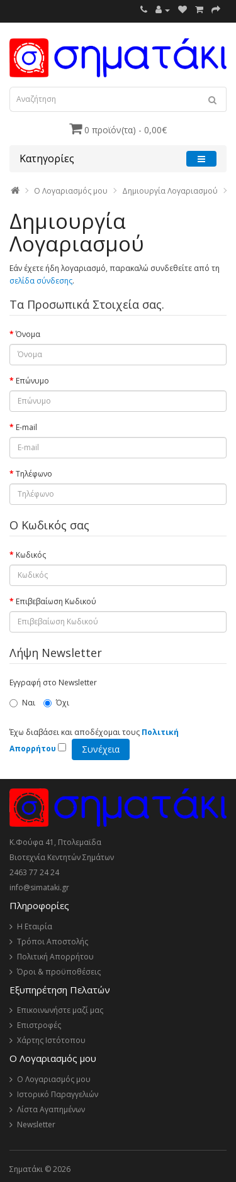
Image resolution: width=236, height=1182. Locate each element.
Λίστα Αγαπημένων (51, 1109)
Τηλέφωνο (34, 473)
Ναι (22, 702)
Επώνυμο (32, 380)
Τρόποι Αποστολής (52, 941)
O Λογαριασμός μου (71, 190)
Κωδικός (31, 555)
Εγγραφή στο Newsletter (53, 682)
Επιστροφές (39, 1025)
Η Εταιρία (34, 926)
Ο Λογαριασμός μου (54, 1079)
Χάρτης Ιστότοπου (51, 1040)
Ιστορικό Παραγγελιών (57, 1094)
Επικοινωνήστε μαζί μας (60, 1010)
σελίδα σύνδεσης (40, 280)
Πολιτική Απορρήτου (55, 956)
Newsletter (36, 1124)
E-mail (26, 427)
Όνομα (28, 334)
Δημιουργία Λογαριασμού (170, 190)
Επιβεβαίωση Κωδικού (56, 601)
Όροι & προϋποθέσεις (59, 971)
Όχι (56, 702)
